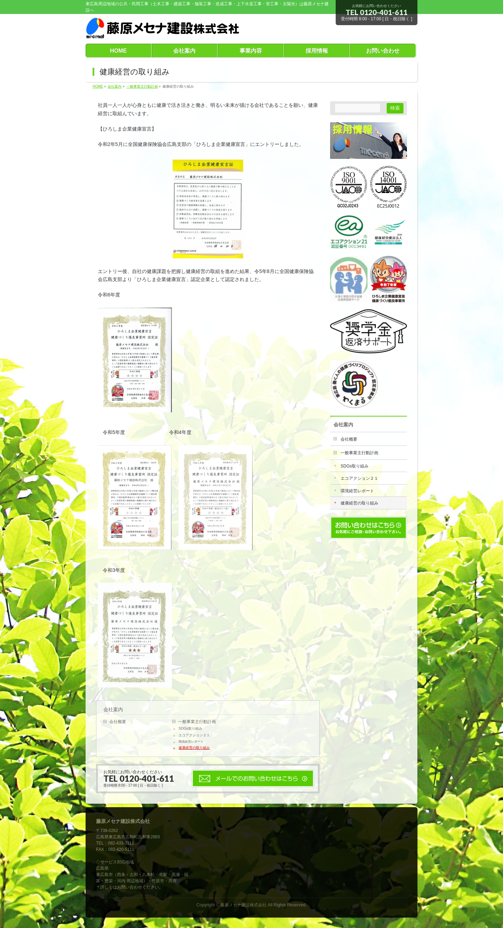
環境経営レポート (191, 741)
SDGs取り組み (190, 728)
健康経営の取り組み (194, 748)
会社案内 (113, 709)
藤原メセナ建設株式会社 (243, 905)
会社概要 (117, 721)
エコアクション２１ (194, 735)
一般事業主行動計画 (197, 721)
